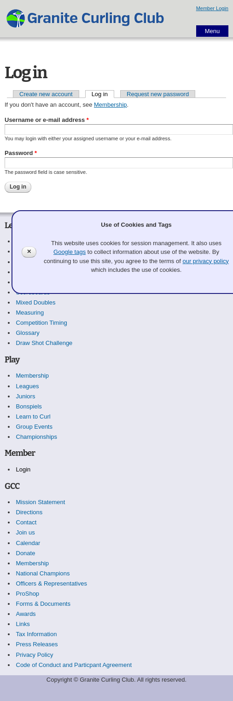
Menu (212, 31)
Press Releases (37, 644)
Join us (25, 532)
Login (23, 469)
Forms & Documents (43, 603)
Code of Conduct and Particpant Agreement (74, 664)
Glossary (28, 332)
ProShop (28, 593)
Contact (26, 522)
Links (23, 624)
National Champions (43, 573)
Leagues (27, 386)
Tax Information (36, 634)
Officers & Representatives (51, 583)
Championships (37, 436)
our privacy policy (205, 261)
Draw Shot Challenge (44, 342)
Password (21, 152)
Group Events (34, 426)
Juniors (25, 396)
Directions (29, 512)
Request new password (158, 94)
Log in (103, 94)
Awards (26, 613)
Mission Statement (40, 502)
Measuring (30, 312)
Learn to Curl (33, 416)
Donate (25, 553)
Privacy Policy (34, 654)
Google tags (69, 251)
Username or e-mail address (47, 119)
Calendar (28, 543)
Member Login (212, 8)
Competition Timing (41, 322)
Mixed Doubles (36, 302)
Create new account (46, 94)
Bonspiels (29, 406)
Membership (110, 104)
